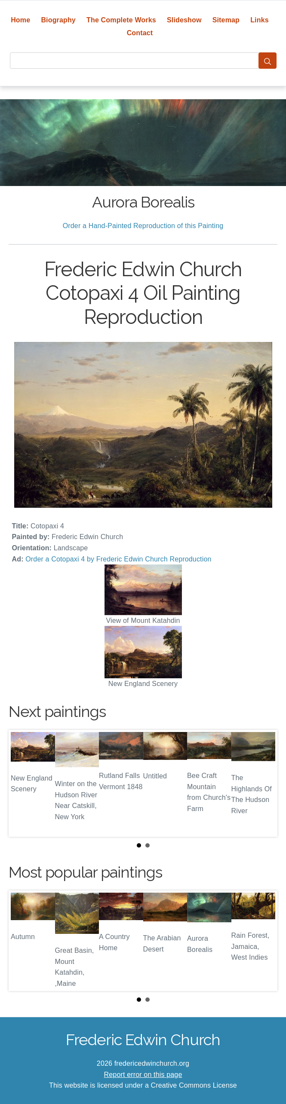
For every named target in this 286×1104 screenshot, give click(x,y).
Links (259, 20)
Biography (58, 20)
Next (264, 783)
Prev (22, 783)
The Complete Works (121, 20)
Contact (140, 33)
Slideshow (184, 20)
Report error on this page (143, 1074)
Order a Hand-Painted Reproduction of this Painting (143, 225)
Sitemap (226, 20)
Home (20, 20)
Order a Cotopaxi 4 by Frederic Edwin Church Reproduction (118, 559)
